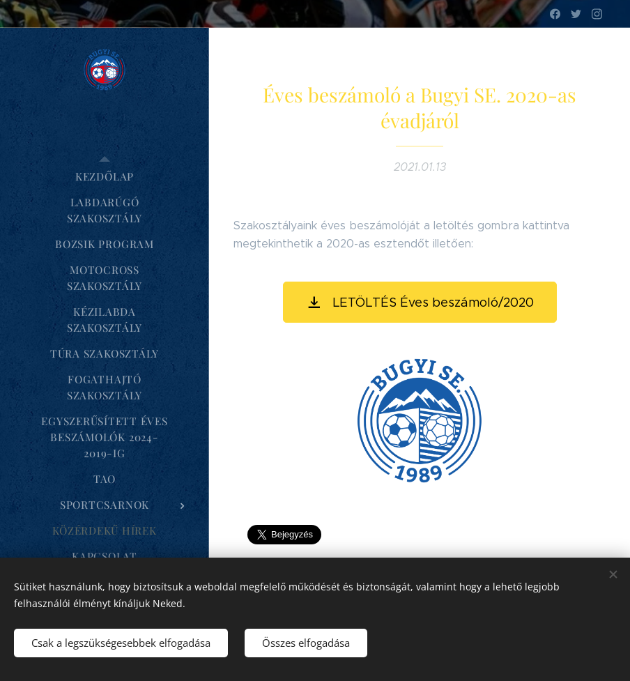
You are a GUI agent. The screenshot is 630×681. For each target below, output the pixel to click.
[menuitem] (104, 177)
